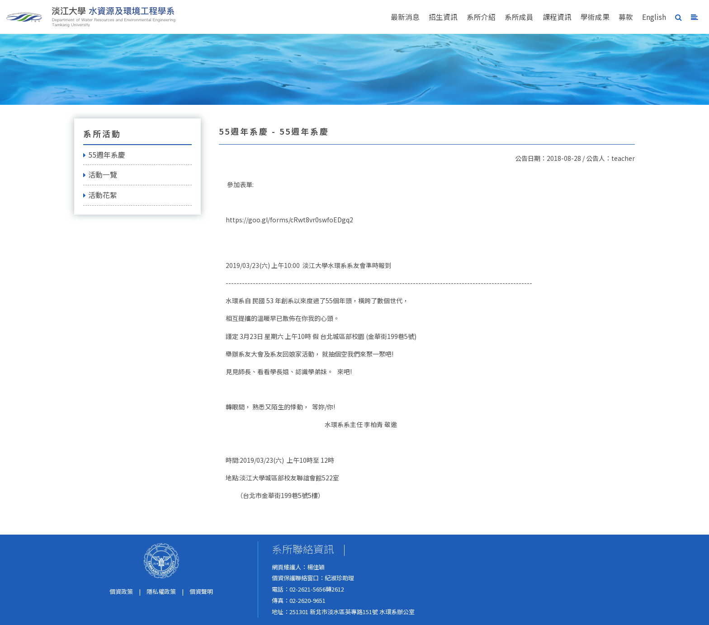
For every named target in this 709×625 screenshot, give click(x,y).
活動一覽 (100, 174)
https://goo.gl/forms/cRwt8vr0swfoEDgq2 (289, 219)
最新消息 (405, 17)
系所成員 (519, 17)
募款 (626, 17)
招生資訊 (443, 17)
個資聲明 (201, 591)
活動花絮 (100, 195)
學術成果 (595, 17)
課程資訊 (557, 17)
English (654, 17)
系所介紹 (481, 17)
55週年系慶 (104, 155)
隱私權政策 (161, 591)
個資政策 (121, 591)
